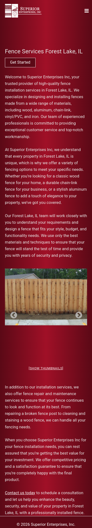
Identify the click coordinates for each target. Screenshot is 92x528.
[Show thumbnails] (46, 368)
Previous (12, 313)
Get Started (20, 62)
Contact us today (20, 493)
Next (77, 313)
